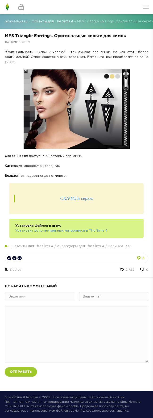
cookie (74, 406)
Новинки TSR (119, 246)
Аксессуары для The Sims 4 (80, 246)
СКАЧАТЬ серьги (77, 198)
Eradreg (15, 270)
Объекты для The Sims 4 (32, 246)
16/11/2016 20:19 (17, 42)
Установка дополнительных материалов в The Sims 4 (61, 230)
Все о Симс (117, 397)
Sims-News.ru (130, 402)
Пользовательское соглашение (104, 411)
